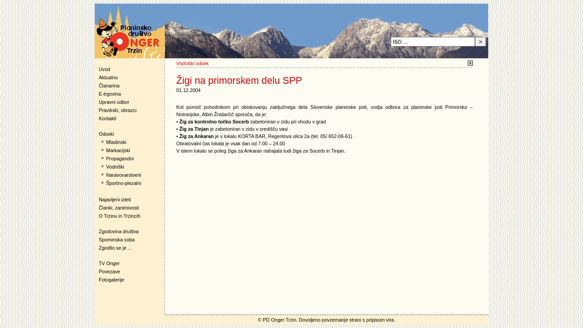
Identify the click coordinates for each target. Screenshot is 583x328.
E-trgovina (110, 94)
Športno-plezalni (123, 183)
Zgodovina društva (117, 231)
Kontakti (108, 118)
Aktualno (108, 77)
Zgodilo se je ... (115, 248)
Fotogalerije (111, 279)
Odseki (104, 134)
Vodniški (115, 166)
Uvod (104, 69)
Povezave (109, 271)
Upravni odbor (114, 102)
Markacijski (118, 150)
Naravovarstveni (123, 175)
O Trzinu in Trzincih (119, 216)
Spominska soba (117, 239)
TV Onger (107, 263)
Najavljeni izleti (115, 199)
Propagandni (119, 158)
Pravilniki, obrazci (118, 110)
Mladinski (116, 142)
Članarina (109, 85)
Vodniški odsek (192, 63)
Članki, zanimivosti (119, 207)
